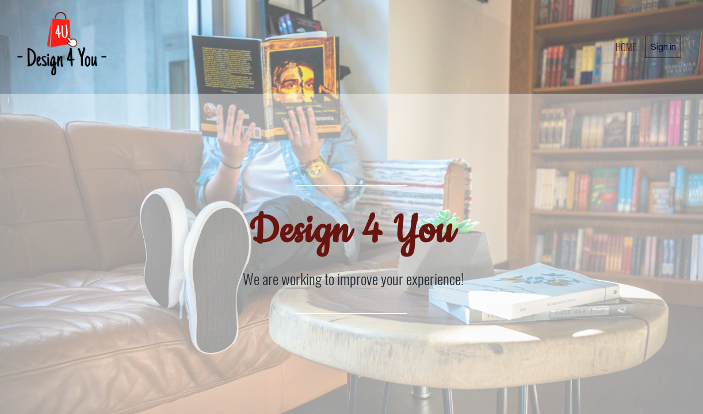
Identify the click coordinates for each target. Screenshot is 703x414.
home (626, 47)
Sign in (663, 46)
